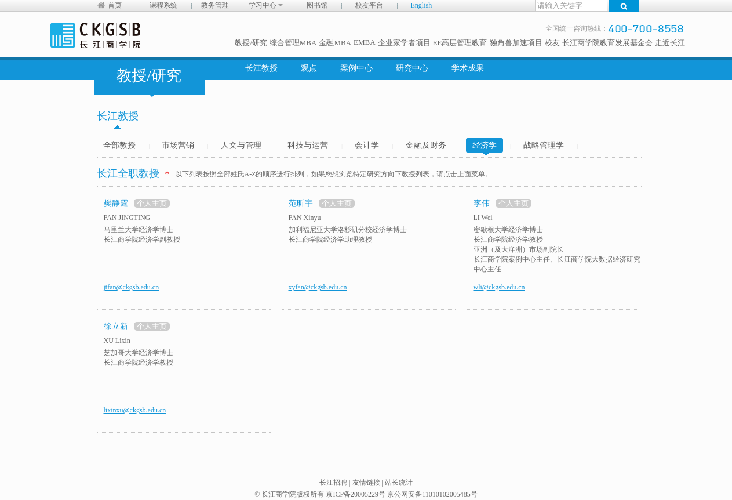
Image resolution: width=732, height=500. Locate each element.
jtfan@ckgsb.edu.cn (131, 287)
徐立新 (116, 326)
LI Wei (483, 217)
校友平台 (369, 5)
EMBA (365, 42)
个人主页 (152, 203)
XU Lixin (117, 340)
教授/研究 (251, 42)
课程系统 (163, 5)
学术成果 (467, 68)
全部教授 (119, 145)
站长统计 (399, 483)
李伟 (482, 203)
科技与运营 (307, 145)
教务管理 (215, 5)
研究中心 (412, 68)
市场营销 (178, 145)
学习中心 (266, 5)
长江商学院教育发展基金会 (607, 42)
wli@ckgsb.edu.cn (499, 287)
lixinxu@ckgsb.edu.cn (135, 410)
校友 (552, 42)
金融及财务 (426, 145)
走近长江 (670, 42)
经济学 (484, 147)
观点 (309, 68)
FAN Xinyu (305, 217)
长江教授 (261, 68)
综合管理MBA (293, 42)
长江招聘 (333, 483)
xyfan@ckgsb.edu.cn (318, 287)
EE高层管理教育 (460, 42)
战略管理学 (543, 145)
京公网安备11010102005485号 (432, 494)
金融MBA (335, 42)
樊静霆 (116, 203)
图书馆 (317, 5)
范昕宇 (301, 203)
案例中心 (356, 68)
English (421, 5)
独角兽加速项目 (516, 42)
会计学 (367, 145)
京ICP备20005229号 (355, 494)
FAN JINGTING (127, 217)
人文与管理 (241, 145)
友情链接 (366, 483)
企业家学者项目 (404, 42)
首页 (115, 5)
